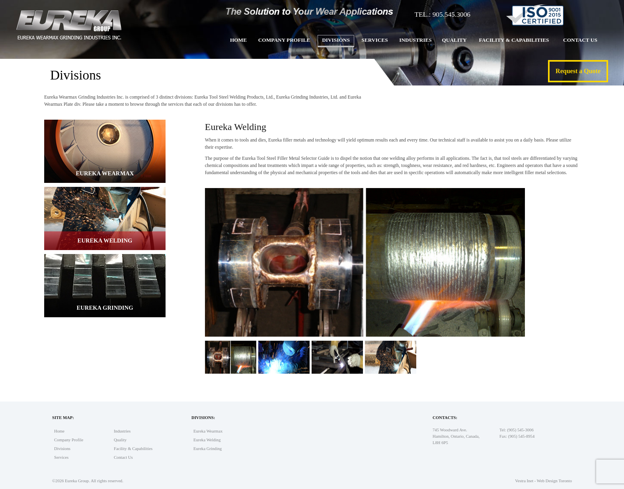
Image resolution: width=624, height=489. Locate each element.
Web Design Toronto (554, 481)
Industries (415, 40)
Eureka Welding (207, 440)
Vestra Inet (524, 481)
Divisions (336, 40)
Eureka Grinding (207, 448)
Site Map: (63, 417)
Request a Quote (578, 71)
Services (374, 40)
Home (238, 40)
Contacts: (445, 417)
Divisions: (203, 417)
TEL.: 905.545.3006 (442, 14)
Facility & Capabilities (514, 40)
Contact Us (580, 40)
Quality (454, 40)
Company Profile (284, 40)
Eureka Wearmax (207, 431)
